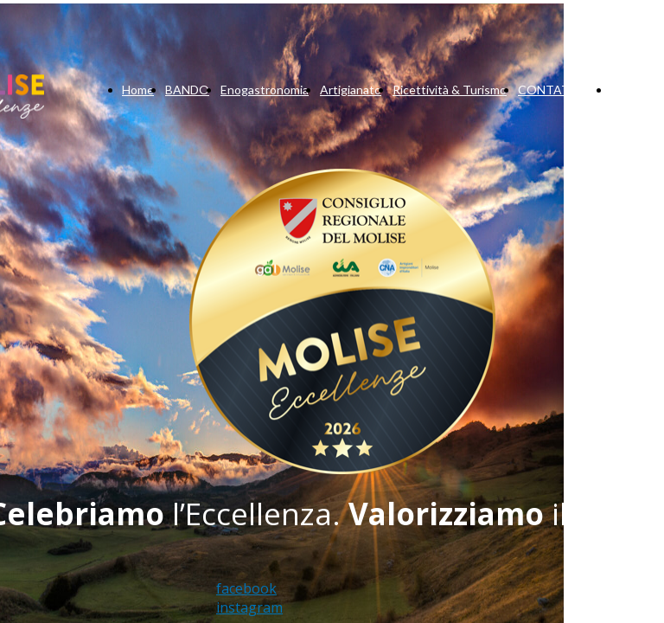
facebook (246, 588)
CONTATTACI (558, 89)
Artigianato (350, 89)
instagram (249, 607)
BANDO (187, 89)
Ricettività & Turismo (450, 89)
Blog (622, 89)
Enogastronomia (264, 89)
